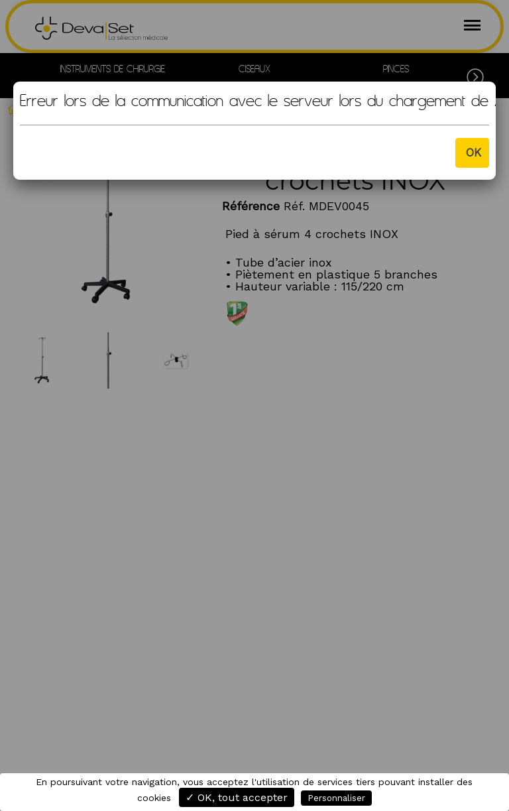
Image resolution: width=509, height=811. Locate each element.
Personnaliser (336, 798)
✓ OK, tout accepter (237, 797)
